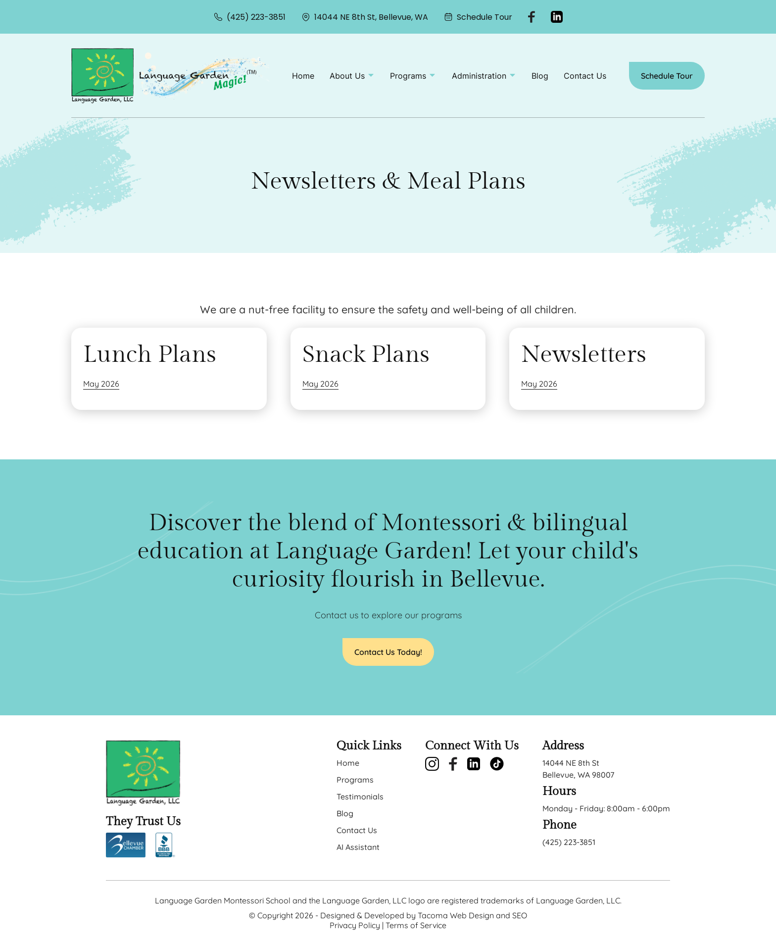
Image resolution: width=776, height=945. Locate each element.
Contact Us (585, 76)
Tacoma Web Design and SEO (472, 915)
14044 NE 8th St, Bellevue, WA (364, 17)
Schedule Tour (478, 17)
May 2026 (101, 384)
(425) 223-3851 (250, 17)
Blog (540, 76)
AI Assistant (358, 847)
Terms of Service (416, 925)
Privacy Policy (355, 925)
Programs (355, 780)
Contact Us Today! (388, 652)
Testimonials (360, 796)
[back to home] (102, 75)
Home (303, 76)
